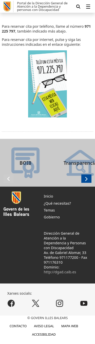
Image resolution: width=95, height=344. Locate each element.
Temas (49, 210)
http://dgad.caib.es (60, 272)
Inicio (48, 196)
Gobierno (52, 217)
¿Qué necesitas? (57, 203)
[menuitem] (88, 6)
